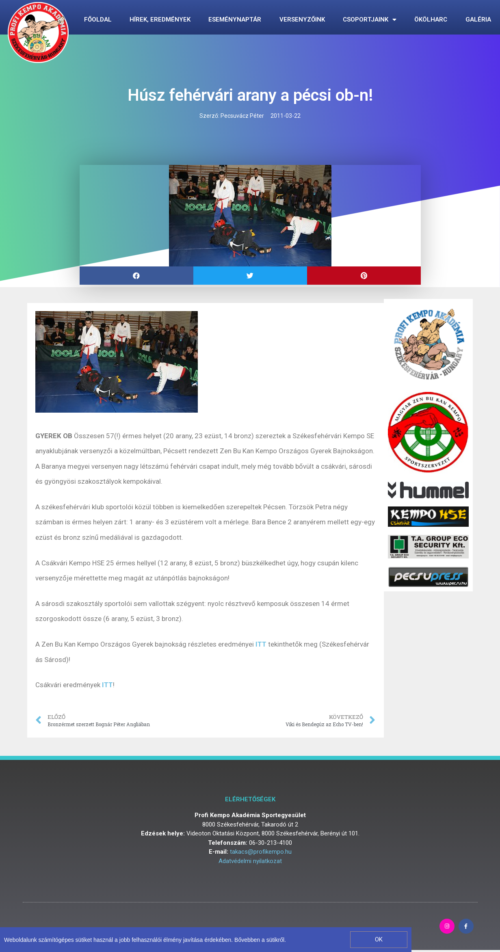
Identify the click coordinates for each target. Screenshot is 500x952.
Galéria (478, 19)
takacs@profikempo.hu (261, 851)
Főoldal (98, 19)
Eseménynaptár (234, 19)
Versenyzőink (302, 19)
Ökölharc (430, 19)
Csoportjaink (369, 19)
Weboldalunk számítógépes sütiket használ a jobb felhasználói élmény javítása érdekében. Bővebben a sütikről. (145, 940)
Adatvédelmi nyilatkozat (250, 861)
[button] (378, 939)
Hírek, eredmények (160, 19)
